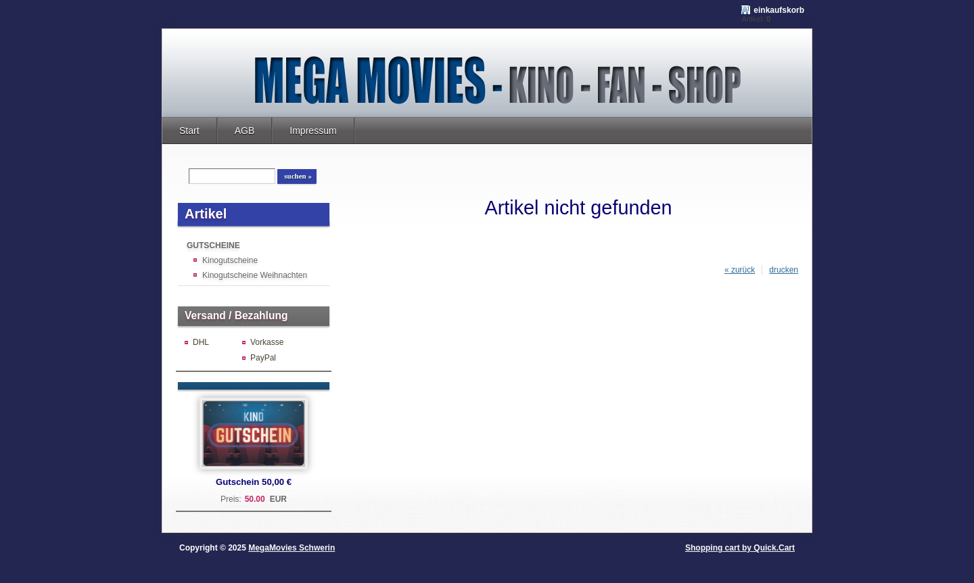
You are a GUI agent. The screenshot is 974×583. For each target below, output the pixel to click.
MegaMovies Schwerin (291, 548)
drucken (783, 270)
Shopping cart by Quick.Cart (740, 548)
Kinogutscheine (230, 260)
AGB (245, 130)
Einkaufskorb (778, 10)
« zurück (739, 270)
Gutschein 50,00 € (254, 482)
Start (189, 130)
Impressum (312, 130)
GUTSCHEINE (213, 245)
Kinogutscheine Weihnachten (254, 275)
